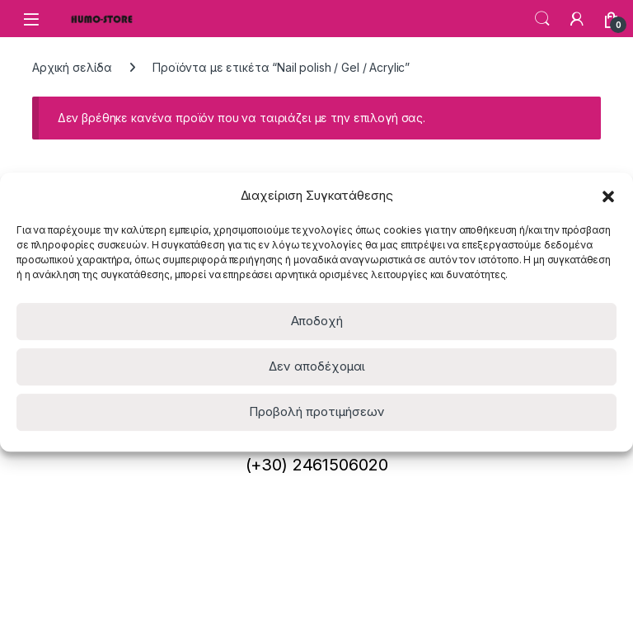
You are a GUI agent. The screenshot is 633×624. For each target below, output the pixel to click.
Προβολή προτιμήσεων (317, 411)
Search (542, 19)
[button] (608, 195)
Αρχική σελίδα (72, 67)
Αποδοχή (317, 321)
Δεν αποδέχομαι (317, 366)
